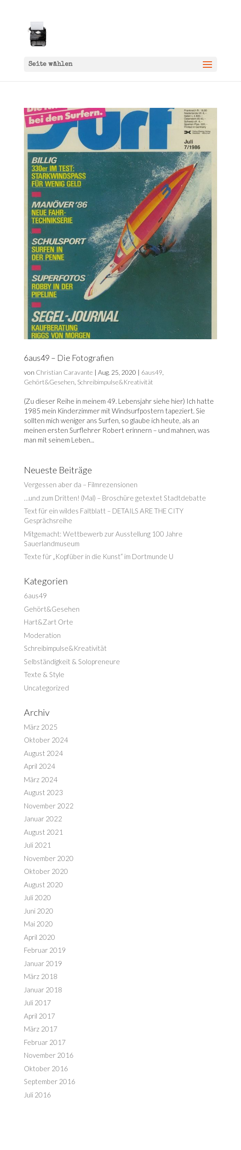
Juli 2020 (37, 897)
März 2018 (40, 976)
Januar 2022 (43, 818)
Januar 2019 (43, 963)
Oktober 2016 (46, 1068)
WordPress (166, 1138)
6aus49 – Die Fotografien (69, 358)
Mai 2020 (38, 924)
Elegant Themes (107, 1138)
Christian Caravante (64, 372)
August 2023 (43, 792)
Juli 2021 (37, 845)
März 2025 (40, 727)
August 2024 (43, 753)
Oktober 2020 (46, 871)
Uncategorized (46, 688)
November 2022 (49, 806)
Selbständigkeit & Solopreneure (72, 661)
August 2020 (43, 884)
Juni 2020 (38, 911)
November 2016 (49, 1055)
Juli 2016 (37, 1095)
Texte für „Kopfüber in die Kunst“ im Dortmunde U (98, 556)
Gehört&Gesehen (49, 382)
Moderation (42, 635)
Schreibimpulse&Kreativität (115, 382)
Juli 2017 (37, 1002)
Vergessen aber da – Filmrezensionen (81, 484)
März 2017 (40, 1029)
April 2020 (39, 937)
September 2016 (49, 1081)
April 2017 (39, 1016)
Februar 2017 (45, 1042)
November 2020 (49, 858)
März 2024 (40, 779)
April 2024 (39, 766)
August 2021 (43, 832)
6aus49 (151, 372)
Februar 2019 (45, 950)
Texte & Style (44, 674)
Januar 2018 (43, 989)
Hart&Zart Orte (48, 622)
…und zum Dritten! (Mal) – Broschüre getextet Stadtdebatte (115, 498)
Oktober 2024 (46, 740)
